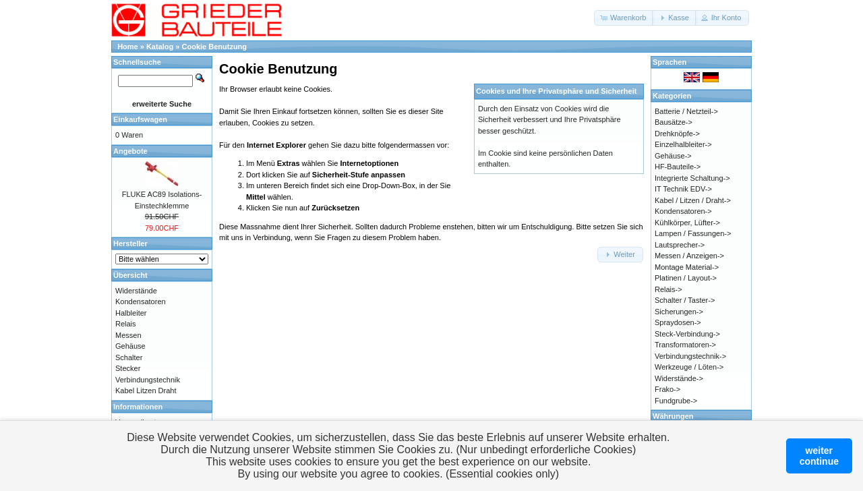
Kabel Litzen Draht (146, 390)
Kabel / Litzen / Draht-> (693, 200)
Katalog (159, 46)
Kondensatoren (140, 301)
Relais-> (668, 289)
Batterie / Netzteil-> (686, 111)
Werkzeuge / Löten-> (689, 367)
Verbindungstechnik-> (690, 356)
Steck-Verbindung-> (687, 334)
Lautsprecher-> (680, 245)
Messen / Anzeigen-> (689, 256)
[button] (624, 18)
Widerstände (136, 291)
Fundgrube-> (676, 401)
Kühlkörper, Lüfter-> (687, 223)
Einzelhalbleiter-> (683, 144)
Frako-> (667, 389)
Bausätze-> (673, 122)
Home (127, 46)
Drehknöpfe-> (677, 133)
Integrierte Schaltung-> (692, 178)
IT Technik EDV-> (683, 189)
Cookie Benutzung (214, 46)
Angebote (130, 151)
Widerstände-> (679, 378)
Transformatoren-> (685, 345)
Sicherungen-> (679, 312)
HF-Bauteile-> (678, 167)
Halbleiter (130, 313)
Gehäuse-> (673, 156)
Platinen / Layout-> (686, 278)
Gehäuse (130, 346)
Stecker (127, 368)
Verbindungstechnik (147, 380)
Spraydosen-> (678, 322)
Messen (128, 335)
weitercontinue (819, 456)
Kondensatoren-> (683, 211)
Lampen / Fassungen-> (693, 233)
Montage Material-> (687, 267)
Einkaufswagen (140, 119)
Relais (125, 324)
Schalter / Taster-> (685, 300)
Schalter (128, 357)
